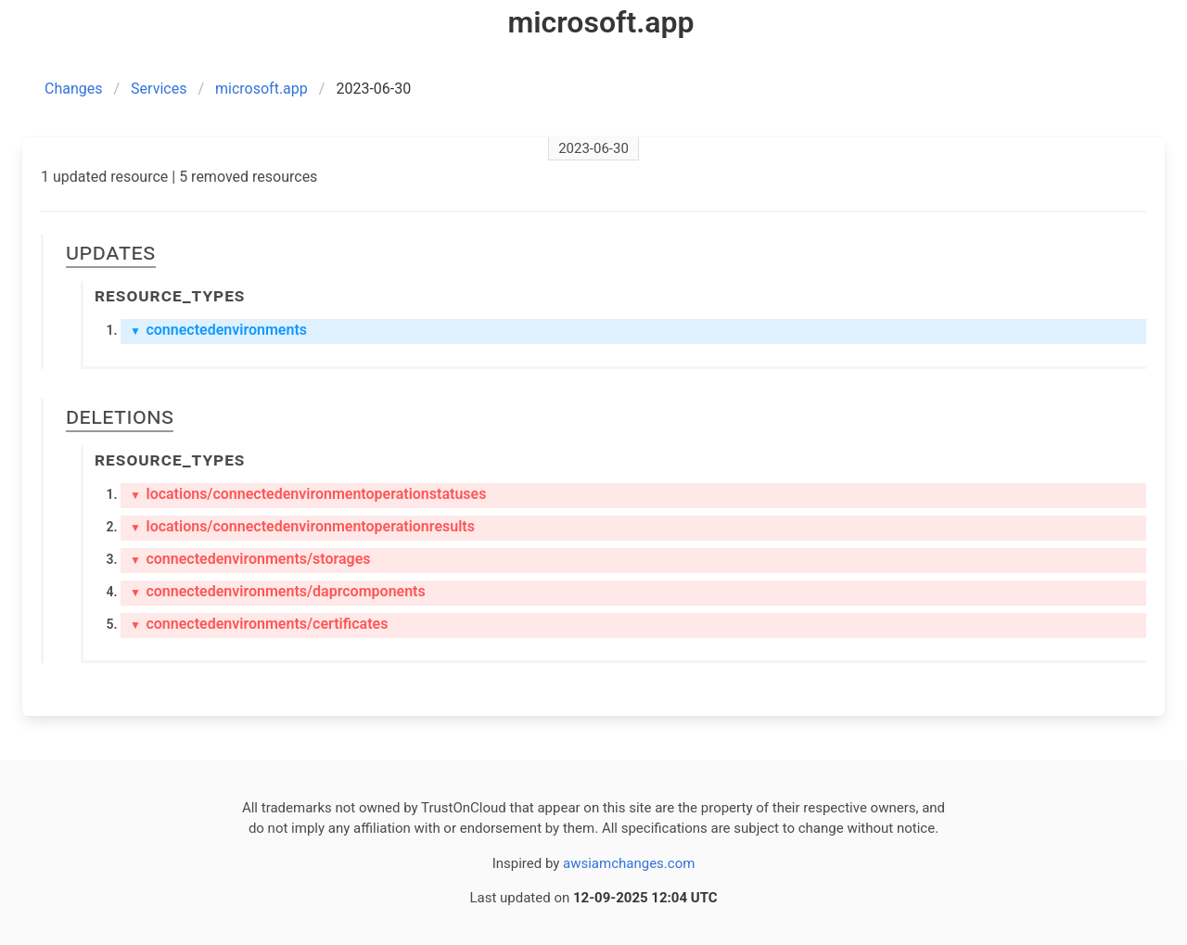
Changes (74, 88)
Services (158, 88)
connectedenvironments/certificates (259, 623)
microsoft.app (261, 88)
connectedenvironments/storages (250, 559)
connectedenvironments (218, 329)
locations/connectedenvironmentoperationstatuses (308, 494)
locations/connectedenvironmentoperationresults (302, 526)
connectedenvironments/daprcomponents (278, 591)
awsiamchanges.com (629, 863)
